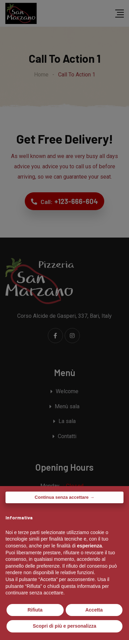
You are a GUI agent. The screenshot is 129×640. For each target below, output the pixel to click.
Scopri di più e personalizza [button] (64, 626)
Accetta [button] (94, 610)
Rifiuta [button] (35, 610)
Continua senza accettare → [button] (64, 497)
